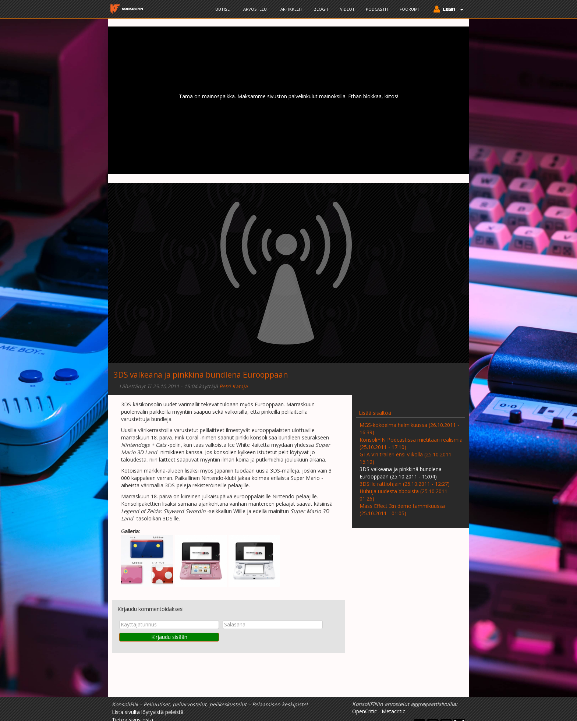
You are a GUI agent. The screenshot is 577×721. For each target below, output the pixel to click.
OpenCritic (364, 711)
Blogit (321, 9)
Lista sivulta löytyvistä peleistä (148, 711)
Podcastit (377, 9)
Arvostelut (256, 9)
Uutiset (223, 9)
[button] (446, 10)
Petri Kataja (233, 386)
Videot (347, 9)
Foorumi (409, 9)
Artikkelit (291, 9)
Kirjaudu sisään (169, 636)
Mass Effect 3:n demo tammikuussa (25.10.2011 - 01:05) (402, 509)
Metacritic (393, 711)
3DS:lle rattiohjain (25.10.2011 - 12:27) (405, 483)
